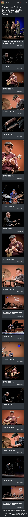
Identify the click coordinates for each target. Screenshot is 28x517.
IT (20, 2)
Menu (8, 2)
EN (18, 2)
